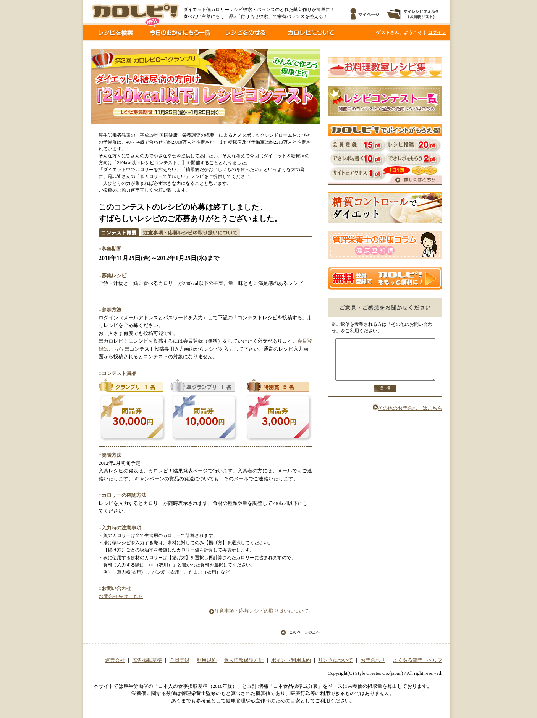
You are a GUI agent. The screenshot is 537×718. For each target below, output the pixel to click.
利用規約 (207, 660)
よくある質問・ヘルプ (417, 660)
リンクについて (335, 660)
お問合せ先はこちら (121, 596)
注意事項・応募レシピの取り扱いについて (259, 611)
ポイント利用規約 (291, 660)
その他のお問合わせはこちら (407, 416)
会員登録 (179, 660)
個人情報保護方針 (244, 660)
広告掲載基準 (147, 660)
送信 (385, 396)
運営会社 (115, 660)
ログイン (437, 32)
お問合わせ (373, 660)
